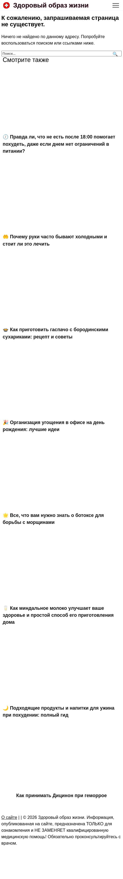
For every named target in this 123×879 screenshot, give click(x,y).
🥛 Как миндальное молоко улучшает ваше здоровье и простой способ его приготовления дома (58, 615)
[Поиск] (114, 53)
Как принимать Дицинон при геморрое (61, 795)
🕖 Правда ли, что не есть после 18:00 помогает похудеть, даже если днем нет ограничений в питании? (59, 144)
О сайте (9, 817)
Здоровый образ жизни (51, 5)
